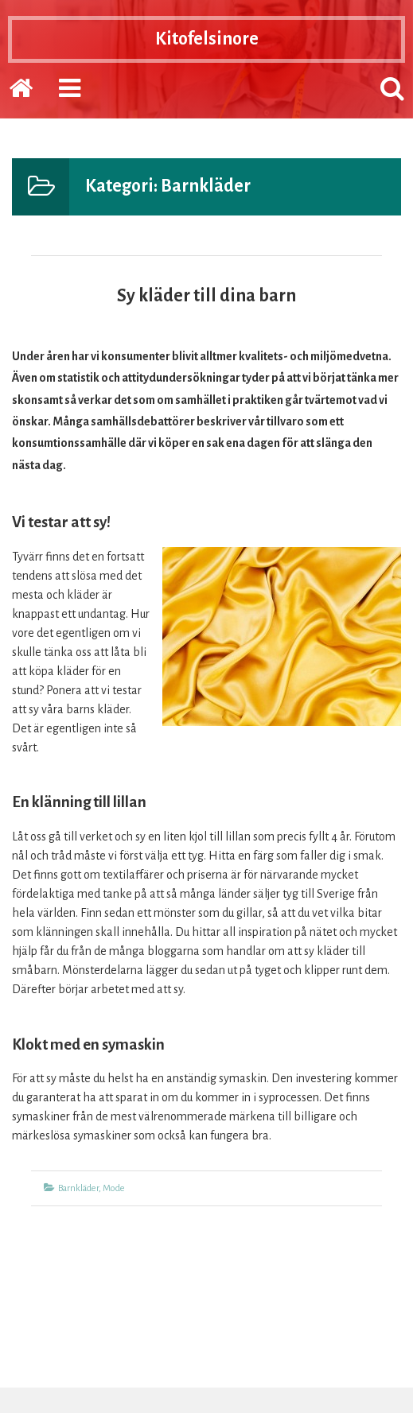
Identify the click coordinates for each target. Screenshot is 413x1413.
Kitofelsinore (207, 39)
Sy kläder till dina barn (206, 295)
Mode (114, 1188)
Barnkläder (78, 1188)
